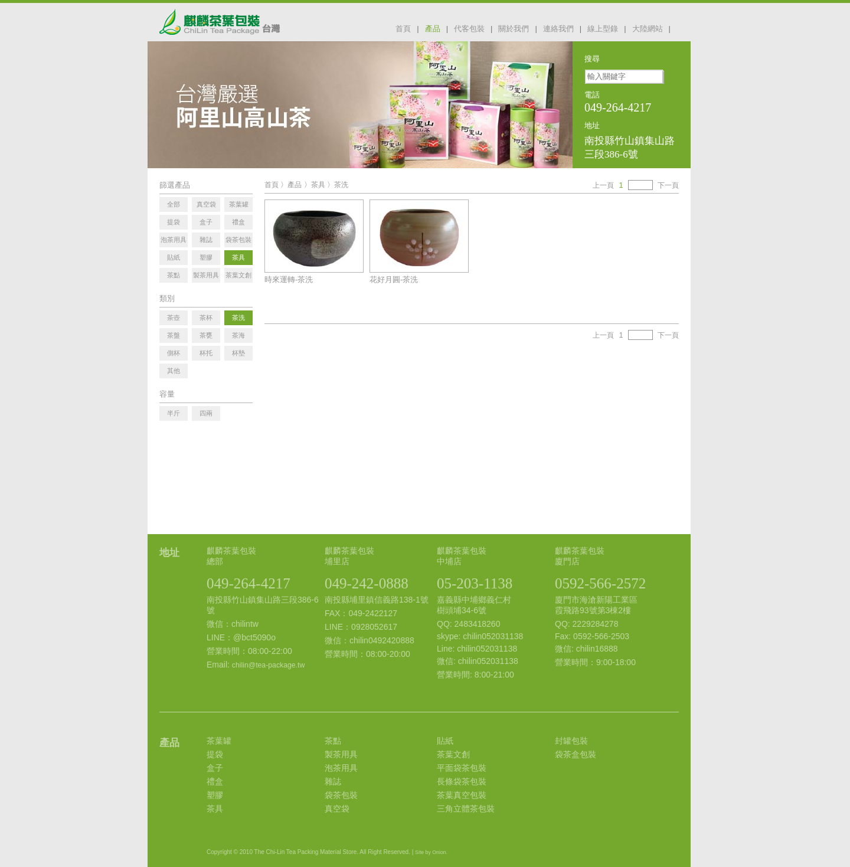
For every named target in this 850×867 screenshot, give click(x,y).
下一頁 (668, 185)
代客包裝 (469, 28)
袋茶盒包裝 (575, 754)
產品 (432, 28)
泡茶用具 (341, 768)
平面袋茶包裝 (461, 768)
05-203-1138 (474, 583)
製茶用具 (341, 754)
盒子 (215, 768)
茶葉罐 (219, 740)
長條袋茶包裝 (461, 781)
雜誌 (333, 781)
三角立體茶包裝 (466, 808)
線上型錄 (602, 28)
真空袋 (337, 808)
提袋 (215, 754)
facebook (683, 28)
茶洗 (341, 185)
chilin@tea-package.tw (268, 665)
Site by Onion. (431, 852)
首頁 (403, 28)
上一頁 (603, 185)
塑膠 (215, 795)
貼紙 (445, 740)
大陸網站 (647, 28)
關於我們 (513, 28)
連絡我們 (558, 28)
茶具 (318, 185)
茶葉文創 (453, 754)
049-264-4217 (248, 583)
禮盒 (215, 781)
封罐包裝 (571, 740)
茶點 (333, 740)
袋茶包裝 (341, 795)
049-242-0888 (366, 583)
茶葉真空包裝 (461, 795)
